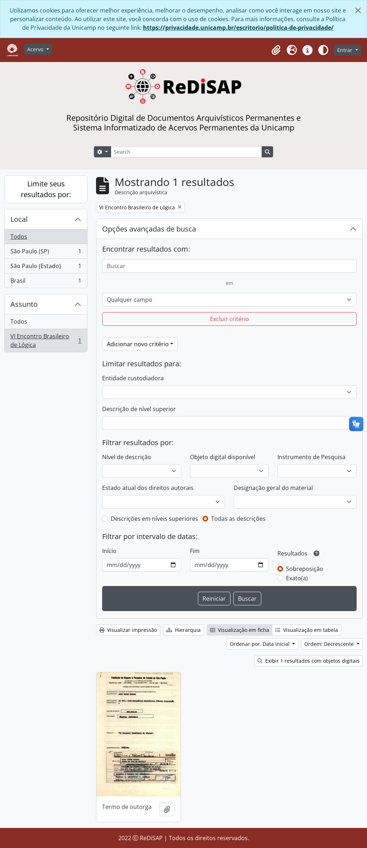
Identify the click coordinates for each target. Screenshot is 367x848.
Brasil (45, 282)
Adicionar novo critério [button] (138, 344)
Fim (195, 551)
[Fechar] (358, 10)
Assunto (24, 304)
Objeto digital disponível (222, 457)
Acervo (36, 49)
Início (109, 551)
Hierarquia (183, 630)
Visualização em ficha (239, 630)
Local (19, 219)
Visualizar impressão (128, 630)
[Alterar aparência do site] (323, 50)
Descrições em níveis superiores (154, 519)
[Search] (186, 151)
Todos (18, 236)
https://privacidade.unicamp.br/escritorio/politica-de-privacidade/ (238, 28)
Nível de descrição (126, 457)
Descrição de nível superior (139, 409)
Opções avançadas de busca (149, 229)
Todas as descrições (238, 519)
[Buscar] (229, 266)
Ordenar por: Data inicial (260, 643)
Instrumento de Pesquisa (311, 457)
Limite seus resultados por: (46, 189)
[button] (276, 50)
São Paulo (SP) (45, 253)
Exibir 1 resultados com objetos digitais (308, 660)
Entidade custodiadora (133, 378)
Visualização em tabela (306, 630)
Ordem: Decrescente (329, 643)
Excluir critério (229, 319)
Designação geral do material (273, 488)
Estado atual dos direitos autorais (148, 488)
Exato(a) (297, 578)
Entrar (345, 50)
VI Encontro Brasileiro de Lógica (45, 340)
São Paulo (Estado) (45, 267)
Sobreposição (304, 569)
